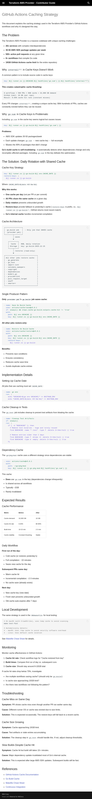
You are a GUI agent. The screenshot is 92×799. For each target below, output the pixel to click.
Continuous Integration (15, 787)
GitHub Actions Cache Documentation (22, 774)
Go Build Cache (12, 778)
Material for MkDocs (17, 796)
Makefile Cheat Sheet (15, 638)
